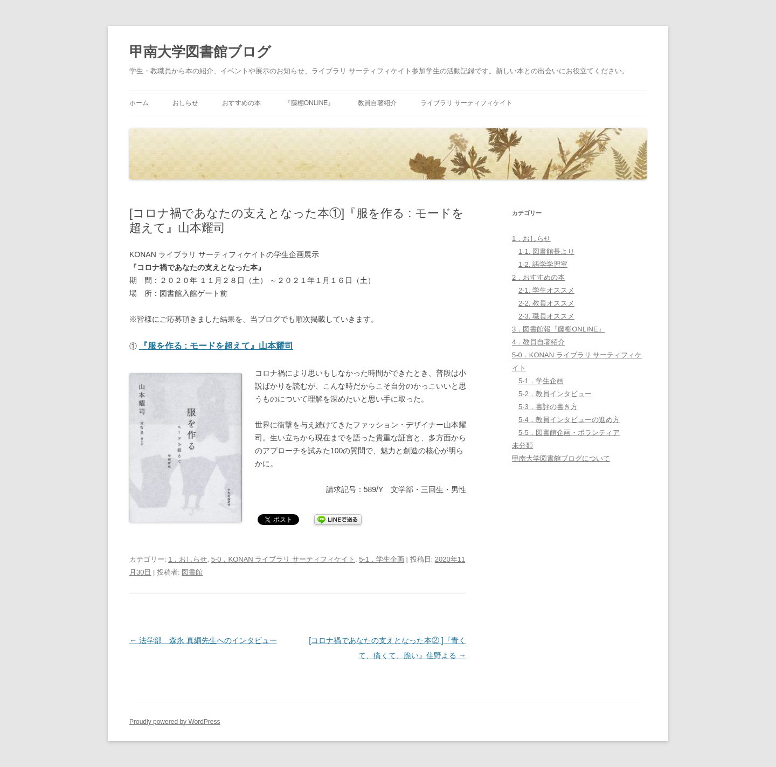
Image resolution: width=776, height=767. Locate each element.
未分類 (522, 445)
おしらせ (185, 103)
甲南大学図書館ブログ (200, 52)
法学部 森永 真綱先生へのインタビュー (203, 640)
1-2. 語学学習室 (542, 264)
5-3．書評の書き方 (548, 407)
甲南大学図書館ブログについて (561, 458)
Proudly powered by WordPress (174, 721)
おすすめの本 (241, 103)
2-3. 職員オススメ (546, 316)
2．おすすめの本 (538, 277)
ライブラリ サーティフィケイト (466, 103)
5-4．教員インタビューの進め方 (569, 420)
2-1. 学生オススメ (546, 290)
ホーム (139, 103)
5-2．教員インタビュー (555, 394)
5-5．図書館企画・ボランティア (569, 433)
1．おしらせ (187, 559)
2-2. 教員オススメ (546, 303)
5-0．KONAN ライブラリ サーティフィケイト (283, 559)
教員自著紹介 (377, 103)
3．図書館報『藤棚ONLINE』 (558, 329)
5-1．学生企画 (381, 559)
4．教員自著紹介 (538, 342)
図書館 (192, 572)
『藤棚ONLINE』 (310, 103)
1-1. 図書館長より (546, 251)
